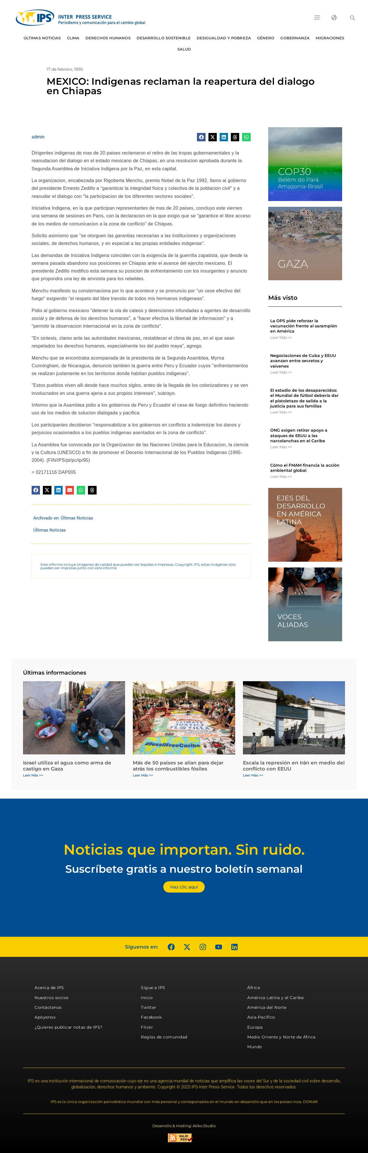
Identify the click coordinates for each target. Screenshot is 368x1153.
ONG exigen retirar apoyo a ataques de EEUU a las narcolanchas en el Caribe (298, 435)
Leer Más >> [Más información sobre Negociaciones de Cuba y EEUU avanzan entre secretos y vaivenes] (281, 372)
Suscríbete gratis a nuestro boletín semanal (184, 868)
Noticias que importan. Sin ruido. (184, 849)
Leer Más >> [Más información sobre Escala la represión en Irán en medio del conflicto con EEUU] (253, 775)
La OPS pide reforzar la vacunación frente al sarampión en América (303, 326)
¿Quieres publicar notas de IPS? (68, 1027)
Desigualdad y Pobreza (224, 38)
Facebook (151, 1017)
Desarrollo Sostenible (164, 38)
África (253, 987)
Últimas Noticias (42, 38)
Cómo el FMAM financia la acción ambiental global (305, 468)
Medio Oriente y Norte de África (281, 1037)
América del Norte (267, 1007)
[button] (352, 17)
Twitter (148, 1007)
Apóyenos (44, 1017)
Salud (184, 49)
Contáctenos (48, 1007)
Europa (254, 1027)
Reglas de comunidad (164, 1037)
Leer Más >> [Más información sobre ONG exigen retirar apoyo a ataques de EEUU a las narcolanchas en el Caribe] (281, 447)
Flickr (147, 1027)
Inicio (147, 997)
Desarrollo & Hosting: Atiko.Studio (184, 1125)
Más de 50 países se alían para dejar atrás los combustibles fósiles (178, 765)
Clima (73, 38)
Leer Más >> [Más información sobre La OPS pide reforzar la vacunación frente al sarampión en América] (281, 337)
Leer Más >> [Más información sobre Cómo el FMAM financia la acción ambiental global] (281, 476)
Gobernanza (295, 38)
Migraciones (330, 38)
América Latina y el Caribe (275, 997)
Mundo (254, 1046)
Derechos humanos (108, 38)
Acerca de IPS (49, 987)
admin (38, 137)
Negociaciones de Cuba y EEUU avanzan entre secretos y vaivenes (303, 360)
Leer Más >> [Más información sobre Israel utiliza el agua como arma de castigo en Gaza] (33, 775)
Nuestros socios (51, 997)
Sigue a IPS (153, 987)
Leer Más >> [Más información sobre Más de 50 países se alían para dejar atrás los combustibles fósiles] (143, 775)
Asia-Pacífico (261, 1017)
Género (266, 38)
